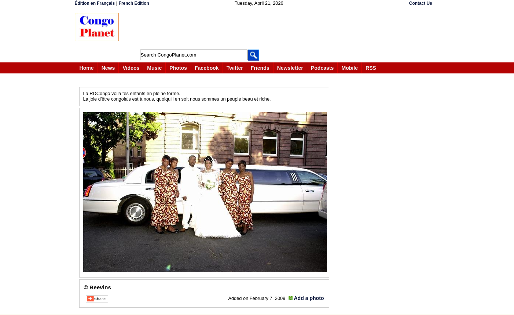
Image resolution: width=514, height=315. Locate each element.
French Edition (134, 3)
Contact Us (420, 3)
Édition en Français (95, 3)
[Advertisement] (259, 29)
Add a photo (309, 298)
